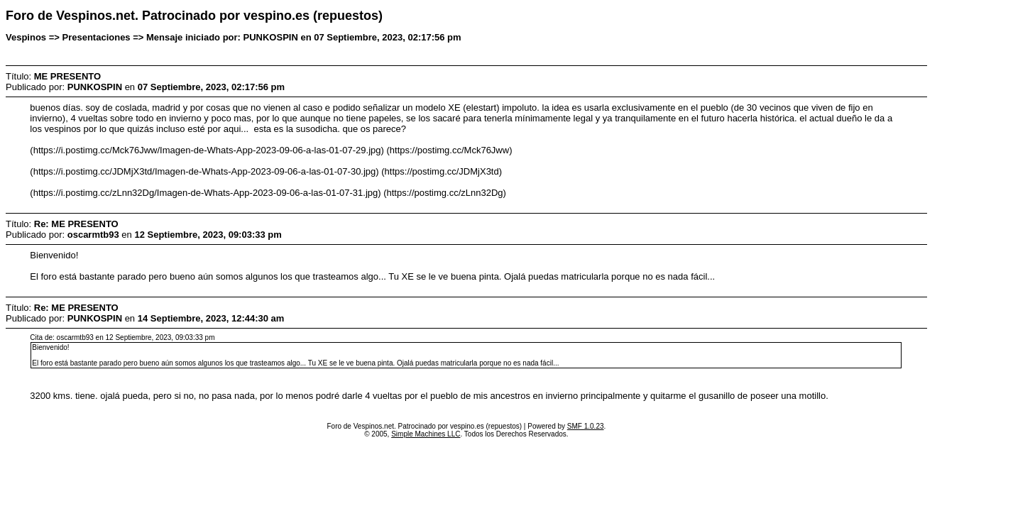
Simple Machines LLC (425, 434)
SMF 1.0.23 (585, 426)
